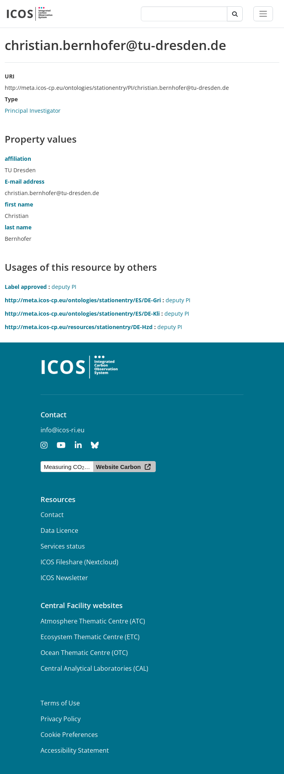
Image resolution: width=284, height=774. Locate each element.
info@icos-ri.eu (63, 430)
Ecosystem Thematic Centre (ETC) (90, 637)
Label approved (26, 286)
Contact (52, 514)
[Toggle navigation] (263, 13)
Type (11, 99)
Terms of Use (60, 703)
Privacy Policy (61, 718)
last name (18, 227)
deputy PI (64, 286)
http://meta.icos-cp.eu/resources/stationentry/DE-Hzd (79, 327)
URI (10, 76)
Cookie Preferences (69, 734)
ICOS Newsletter (64, 577)
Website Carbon (118, 466)
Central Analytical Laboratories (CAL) (94, 668)
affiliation (18, 158)
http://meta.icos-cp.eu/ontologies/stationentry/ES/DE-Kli (82, 313)
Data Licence (59, 530)
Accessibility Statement (75, 750)
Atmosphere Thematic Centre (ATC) (93, 621)
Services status (63, 546)
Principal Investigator (33, 110)
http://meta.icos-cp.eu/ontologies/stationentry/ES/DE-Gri (83, 300)
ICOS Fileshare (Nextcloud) (79, 562)
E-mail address (24, 181)
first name (19, 204)
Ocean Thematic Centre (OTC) (84, 652)
